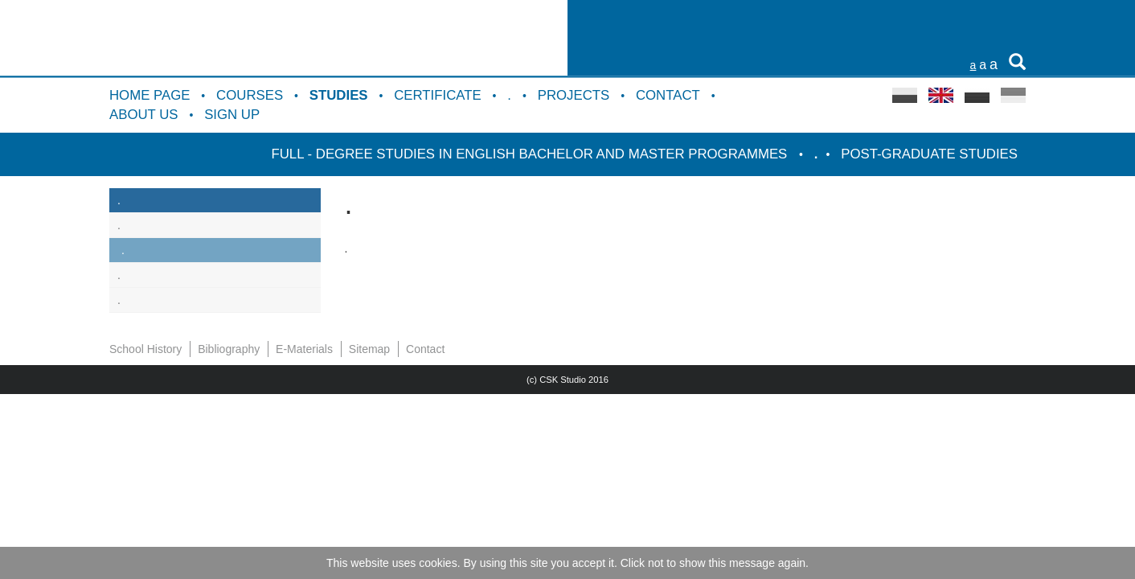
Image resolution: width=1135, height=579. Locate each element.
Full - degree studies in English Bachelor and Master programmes (531, 154)
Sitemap (369, 349)
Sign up (232, 114)
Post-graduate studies (929, 154)
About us (143, 114)
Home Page (149, 95)
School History (145, 349)
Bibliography (229, 349)
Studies (338, 95)
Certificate (437, 95)
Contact (668, 95)
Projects (574, 95)
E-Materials (304, 349)
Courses (249, 95)
